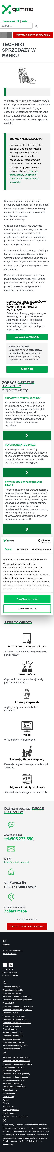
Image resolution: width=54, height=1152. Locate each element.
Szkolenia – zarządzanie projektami (17, 1000)
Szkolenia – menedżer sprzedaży (16, 1074)
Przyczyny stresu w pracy (22, 398)
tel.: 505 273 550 (9, 954)
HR (44, 646)
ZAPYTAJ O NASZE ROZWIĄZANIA (33, 35)
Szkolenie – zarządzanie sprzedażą (17, 1064)
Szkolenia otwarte (10, 1090)
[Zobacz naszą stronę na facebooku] (4, 965)
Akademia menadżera (12, 1026)
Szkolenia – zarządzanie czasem (16, 1061)
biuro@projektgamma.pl (16, 862)
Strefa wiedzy (8, 1106)
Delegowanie (33, 646)
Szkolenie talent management (15, 1045)
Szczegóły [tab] (22, 549)
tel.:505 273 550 (18, 838)
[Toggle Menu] (3, 35)
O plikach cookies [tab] (41, 549)
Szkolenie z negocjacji (12, 1039)
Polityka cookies (9, 1113)
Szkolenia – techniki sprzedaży (15, 1077)
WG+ (25, 21)
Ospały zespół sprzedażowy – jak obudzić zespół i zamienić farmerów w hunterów (26, 305)
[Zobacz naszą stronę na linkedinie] (10, 965)
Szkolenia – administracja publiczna (17, 1010)
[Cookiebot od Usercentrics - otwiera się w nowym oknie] (38, 541)
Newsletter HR (11, 21)
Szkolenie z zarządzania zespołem (17, 1022)
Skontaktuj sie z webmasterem (15, 1116)
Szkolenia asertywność (12, 1070)
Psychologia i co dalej (20, 445)
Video (27, 734)
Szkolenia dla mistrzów (12, 1049)
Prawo (41, 787)
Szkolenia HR (8, 1003)
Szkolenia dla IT (9, 1093)
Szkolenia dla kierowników (13, 1067)
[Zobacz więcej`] (27, 435)
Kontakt (6, 1100)
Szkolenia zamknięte (11, 987)
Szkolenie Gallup (10, 1029)
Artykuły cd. (28, 787)
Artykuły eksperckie (27, 702)
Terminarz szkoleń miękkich (14, 1016)
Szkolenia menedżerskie (13, 990)
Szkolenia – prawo (10, 1013)
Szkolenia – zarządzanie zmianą (16, 1057)
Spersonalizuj (27, 608)
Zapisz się (27, 369)
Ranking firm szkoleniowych (14, 1087)
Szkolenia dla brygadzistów (14, 1080)
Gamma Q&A (27, 674)
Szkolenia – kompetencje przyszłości (18, 1006)
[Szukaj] (35, 26)
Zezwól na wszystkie (27, 599)
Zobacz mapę (15, 911)
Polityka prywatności (11, 1110)
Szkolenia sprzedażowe (12, 993)
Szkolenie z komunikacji (12, 1083)
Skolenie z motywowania (13, 1032)
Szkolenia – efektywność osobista (16, 996)
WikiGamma (15, 646)
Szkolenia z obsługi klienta (13, 1042)
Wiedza (6, 1103)
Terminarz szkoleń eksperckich (15, 1019)
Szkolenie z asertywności (13, 1036)
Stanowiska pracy (33, 759)
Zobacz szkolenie (27, 337)
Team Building (8, 1097)
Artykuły (15, 787)
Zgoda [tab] (8, 549)
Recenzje (15, 759)
